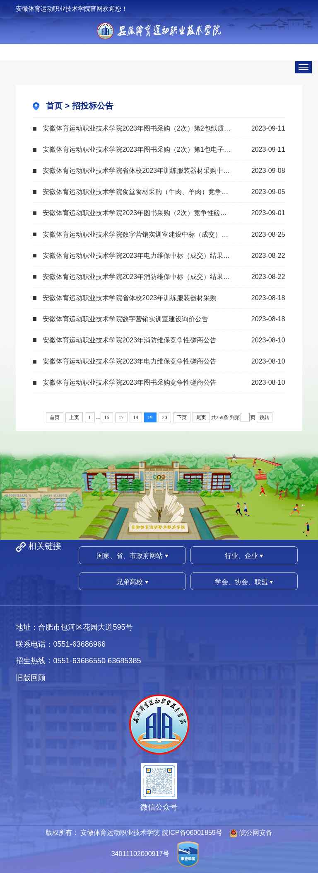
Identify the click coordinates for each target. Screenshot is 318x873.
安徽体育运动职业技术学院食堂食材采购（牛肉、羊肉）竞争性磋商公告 (149, 191)
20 (164, 417)
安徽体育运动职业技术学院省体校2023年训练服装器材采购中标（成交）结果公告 (163, 170)
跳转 (265, 417)
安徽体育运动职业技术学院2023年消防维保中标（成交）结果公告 (139, 276)
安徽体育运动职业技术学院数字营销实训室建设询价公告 (125, 319)
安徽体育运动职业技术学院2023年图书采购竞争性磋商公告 (130, 382)
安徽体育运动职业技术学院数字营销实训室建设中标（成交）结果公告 (145, 234)
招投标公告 (92, 105)
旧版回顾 (31, 678)
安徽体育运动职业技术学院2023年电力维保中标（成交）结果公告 (139, 255)
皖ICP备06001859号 (192, 832)
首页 (54, 105)
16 (106, 417)
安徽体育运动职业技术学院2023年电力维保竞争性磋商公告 (130, 361)
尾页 (201, 417)
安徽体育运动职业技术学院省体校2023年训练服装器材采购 (130, 297)
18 (135, 417)
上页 (74, 417)
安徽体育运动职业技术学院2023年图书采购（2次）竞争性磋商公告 (141, 212)
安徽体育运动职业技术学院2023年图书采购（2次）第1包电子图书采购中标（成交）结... (164, 149)
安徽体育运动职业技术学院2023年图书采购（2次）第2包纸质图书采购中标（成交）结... (164, 128)
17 (121, 417)
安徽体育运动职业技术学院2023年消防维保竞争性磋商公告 (130, 340)
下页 (182, 417)
